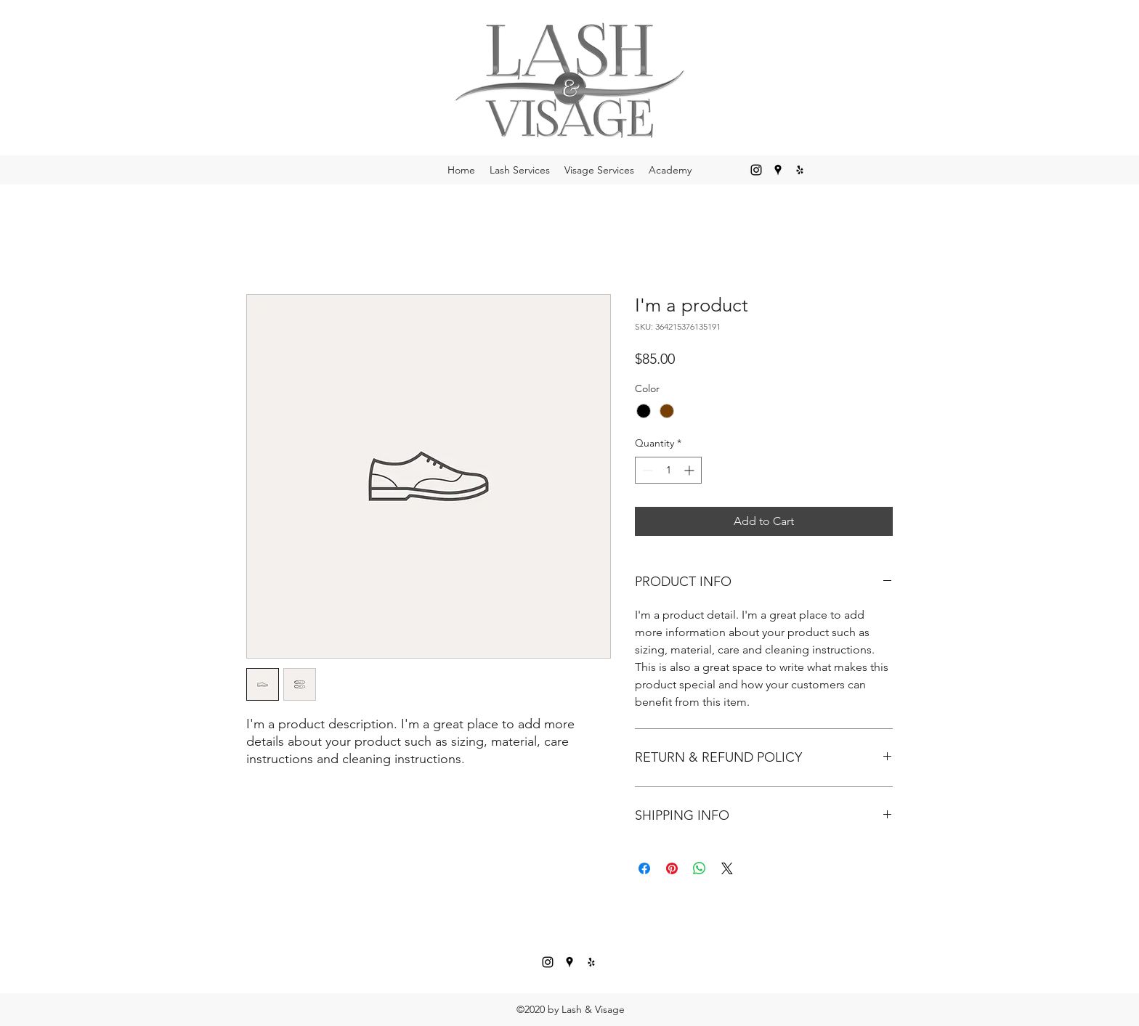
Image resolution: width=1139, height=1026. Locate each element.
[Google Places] (778, 170)
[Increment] (690, 470)
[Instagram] (756, 170)
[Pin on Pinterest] (672, 868)
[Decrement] (646, 470)
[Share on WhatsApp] (699, 868)
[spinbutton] (668, 470)
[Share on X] (727, 868)
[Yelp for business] (800, 170)
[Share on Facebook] (644, 868)
